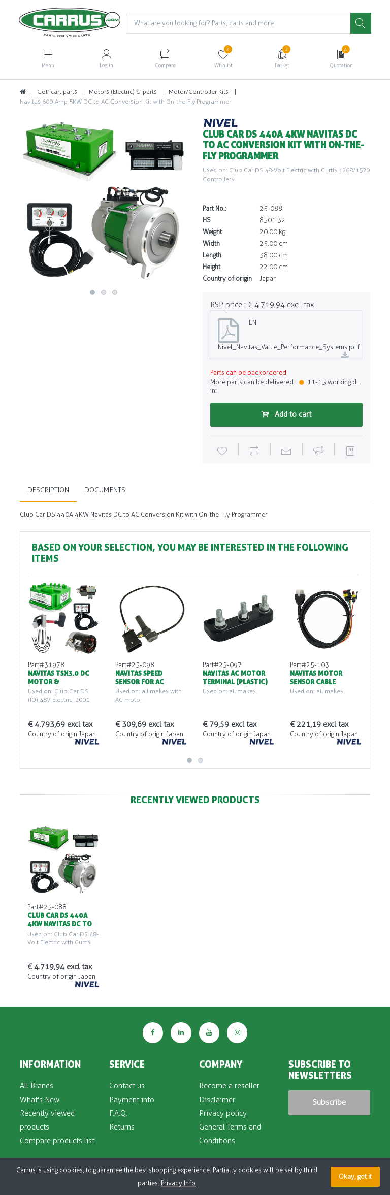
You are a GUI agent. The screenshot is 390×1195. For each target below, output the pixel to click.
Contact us (127, 1085)
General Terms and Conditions (230, 1133)
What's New (39, 1099)
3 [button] (114, 292)
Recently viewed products (47, 1120)
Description (48, 490)
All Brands (36, 1085)
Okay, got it (355, 1176)
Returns (122, 1127)
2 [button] (103, 292)
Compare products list (57, 1140)
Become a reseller (229, 1085)
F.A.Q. (118, 1113)
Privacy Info (178, 1183)
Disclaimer (217, 1099)
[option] (103, 201)
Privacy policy (223, 1113)
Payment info (131, 1099)
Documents (104, 490)
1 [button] (92, 292)
